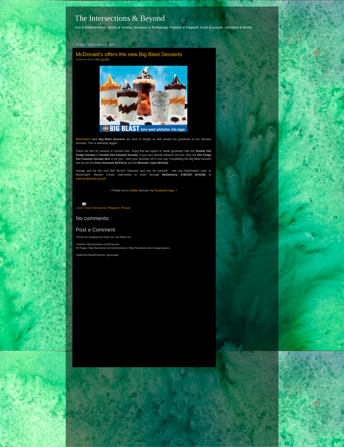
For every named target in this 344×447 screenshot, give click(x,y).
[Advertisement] (143, 403)
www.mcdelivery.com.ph (91, 178)
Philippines (114, 207)
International (99, 207)
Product (125, 207)
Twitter (134, 190)
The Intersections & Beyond (120, 18)
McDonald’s (83, 139)
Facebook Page (164, 190)
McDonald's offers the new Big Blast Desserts (129, 54)
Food (88, 207)
